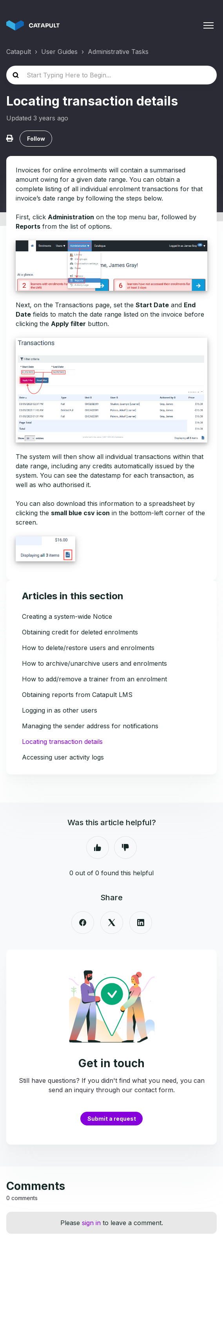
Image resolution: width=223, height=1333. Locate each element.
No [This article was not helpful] (125, 847)
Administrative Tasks (118, 52)
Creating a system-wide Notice (67, 616)
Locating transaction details (62, 741)
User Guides (59, 52)
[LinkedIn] (141, 922)
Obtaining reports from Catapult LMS (77, 695)
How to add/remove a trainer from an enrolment (94, 679)
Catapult (18, 52)
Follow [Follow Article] (36, 138)
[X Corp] (112, 922)
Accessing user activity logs (63, 757)
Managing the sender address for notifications (90, 726)
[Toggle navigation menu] (208, 25)
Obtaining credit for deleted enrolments (80, 632)
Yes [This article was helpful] (97, 847)
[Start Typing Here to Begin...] (111, 75)
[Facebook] (83, 922)
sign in (91, 1223)
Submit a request (111, 1118)
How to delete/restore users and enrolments (88, 648)
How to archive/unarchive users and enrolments (94, 663)
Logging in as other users (59, 710)
